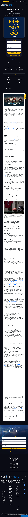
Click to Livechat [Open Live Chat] (14, 468)
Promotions (3, 502)
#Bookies (5, 276)
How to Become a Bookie (17, 493)
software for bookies (12, 301)
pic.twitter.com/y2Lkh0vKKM (9, 281)
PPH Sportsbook (10, 495)
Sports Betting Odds (13, 139)
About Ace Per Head (3, 494)
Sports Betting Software (10, 485)
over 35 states (16, 108)
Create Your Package (5, 1)
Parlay (5, 175)
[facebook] (24, 491)
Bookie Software (10, 489)
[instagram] (24, 485)
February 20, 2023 (12, 284)
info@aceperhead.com (14, 467)
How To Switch (3, 500)
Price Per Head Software (17, 497)
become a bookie (14, 122)
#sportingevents (6, 277)
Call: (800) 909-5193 (14, 1)
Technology (3, 487)
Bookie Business (17, 509)
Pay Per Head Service (17, 485)
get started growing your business (16, 418)
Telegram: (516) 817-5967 (14, 459)
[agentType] (14, 50)
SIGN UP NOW (14, 52)
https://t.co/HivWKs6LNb (19, 280)
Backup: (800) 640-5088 (17, 55)
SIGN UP (25, 96)
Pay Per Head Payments (3, 490)
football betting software (10, 128)
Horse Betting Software (10, 501)
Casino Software (10, 498)
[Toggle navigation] (26, 5)
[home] (5, 15)
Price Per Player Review (17, 505)
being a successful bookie (18, 408)
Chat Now (20, 1)
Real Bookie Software (17, 501)
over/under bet (8, 166)
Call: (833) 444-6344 (14, 463)
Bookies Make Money (17, 489)
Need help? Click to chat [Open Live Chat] (11, 55)
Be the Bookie (3, 497)
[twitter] (24, 493)
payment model (10, 326)
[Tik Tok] (24, 489)
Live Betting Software (10, 505)
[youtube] (24, 487)
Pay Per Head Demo (3, 485)
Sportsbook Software (10, 492)
